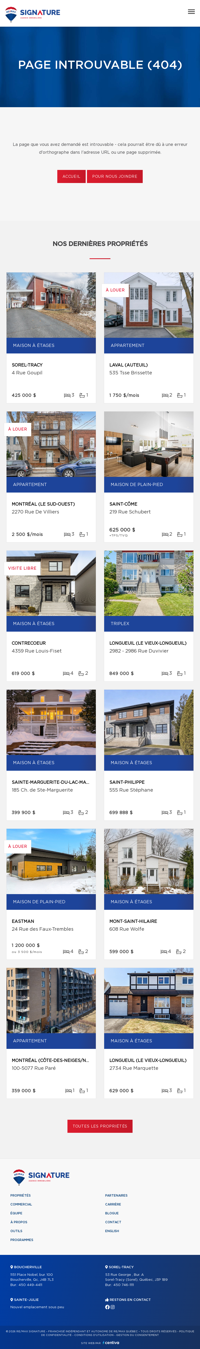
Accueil (71, 177)
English (112, 1231)
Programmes (21, 1240)
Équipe (16, 1213)
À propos (18, 1222)
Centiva (111, 1342)
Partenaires (116, 1195)
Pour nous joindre (115, 177)
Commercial (21, 1204)
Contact (113, 1222)
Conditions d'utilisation (94, 1335)
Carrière (113, 1204)
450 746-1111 (123, 1285)
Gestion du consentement (137, 1335)
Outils (16, 1231)
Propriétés (20, 1195)
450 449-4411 (30, 1285)
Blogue (112, 1213)
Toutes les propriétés (100, 1126)
